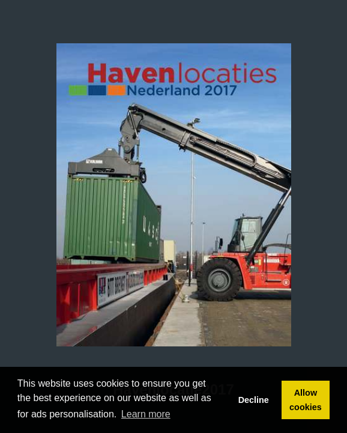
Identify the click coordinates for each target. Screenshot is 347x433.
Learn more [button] (145, 414)
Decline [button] (253, 400)
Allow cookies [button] (305, 400)
